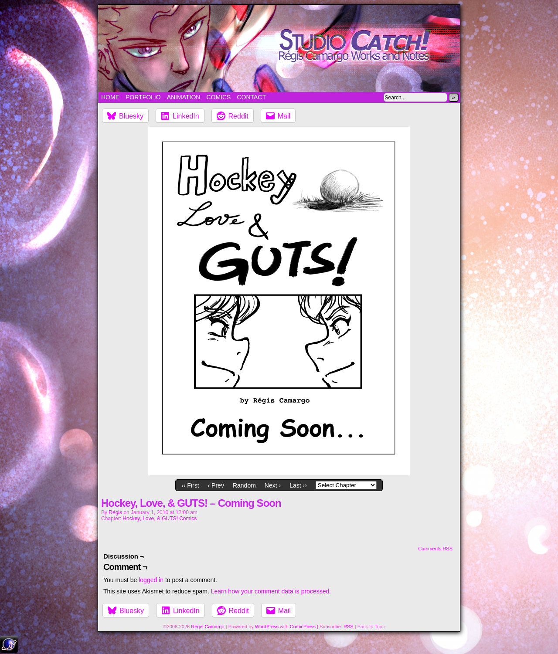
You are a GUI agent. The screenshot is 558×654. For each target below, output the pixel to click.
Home (110, 97)
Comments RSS (435, 548)
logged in (151, 579)
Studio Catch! (279, 48)
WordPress (267, 626)
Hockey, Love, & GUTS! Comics (159, 518)
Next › (273, 485)
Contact (251, 97)
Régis (115, 512)
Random (244, 485)
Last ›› (298, 485)
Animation (184, 97)
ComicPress (303, 626)
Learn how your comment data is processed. (271, 591)
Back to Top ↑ (371, 626)
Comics (218, 97)
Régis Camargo (207, 626)
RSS (349, 626)
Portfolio (143, 97)
